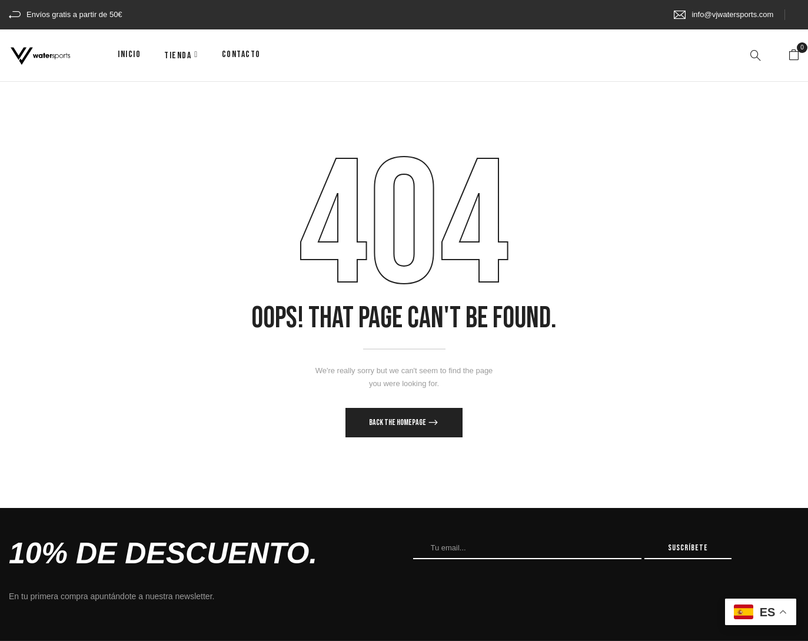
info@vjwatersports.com (732, 14)
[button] (794, 55)
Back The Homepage (398, 422)
